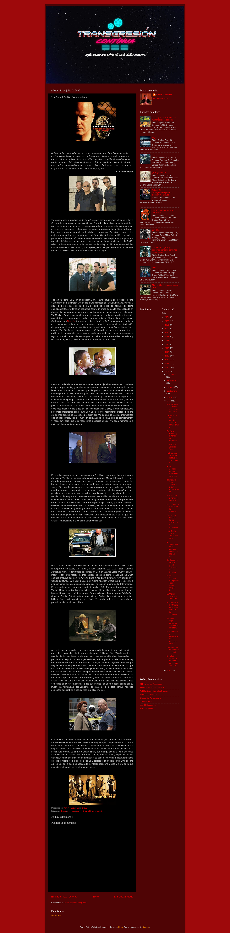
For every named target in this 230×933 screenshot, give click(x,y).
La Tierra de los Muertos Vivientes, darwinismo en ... (172, 421)
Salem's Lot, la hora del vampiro (172, 497)
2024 (167, 317)
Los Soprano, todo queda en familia (172, 649)
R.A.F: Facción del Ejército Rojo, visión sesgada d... (172, 583)
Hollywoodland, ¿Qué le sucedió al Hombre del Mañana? (172, 608)
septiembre (172, 391)
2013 (167, 356)
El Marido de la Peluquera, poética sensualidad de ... (172, 638)
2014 (167, 352)
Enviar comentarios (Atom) (75, 903)
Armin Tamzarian (164, 95)
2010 (167, 367)
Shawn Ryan (88, 811)
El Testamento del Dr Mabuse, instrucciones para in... (172, 549)
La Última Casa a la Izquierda (171, 596)
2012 (167, 360)
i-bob (120, 927)
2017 (167, 340)
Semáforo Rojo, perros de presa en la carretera (172, 623)
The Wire (71, 321)
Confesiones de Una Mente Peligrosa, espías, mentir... (171, 566)
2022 (167, 321)
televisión (99, 811)
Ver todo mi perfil (160, 98)
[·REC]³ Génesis (159, 172)
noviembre (171, 381)
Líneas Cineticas (147, 701)
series (79, 811)
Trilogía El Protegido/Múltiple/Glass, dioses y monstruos (163, 192)
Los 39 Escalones (148, 705)
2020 (167, 329)
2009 (167, 371)
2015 (167, 348)
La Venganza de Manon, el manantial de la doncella (164, 118)
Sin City (155, 230)
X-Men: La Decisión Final (171, 446)
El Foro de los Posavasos (151, 684)
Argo (154, 137)
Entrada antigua (123, 896)
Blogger (146, 927)
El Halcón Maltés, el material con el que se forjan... (172, 661)
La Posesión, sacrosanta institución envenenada (172, 458)
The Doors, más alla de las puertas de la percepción (172, 521)
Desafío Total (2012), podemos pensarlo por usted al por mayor (164, 249)
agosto (170, 397)
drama (63, 811)
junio (169, 670)
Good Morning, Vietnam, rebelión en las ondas (172, 471)
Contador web (56, 915)
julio (169, 401)
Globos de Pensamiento (150, 698)
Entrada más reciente (64, 896)
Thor (154, 267)
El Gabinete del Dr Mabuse (152, 687)
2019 (167, 333)
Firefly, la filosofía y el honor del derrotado (171, 436)
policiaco (71, 811)
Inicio (95, 896)
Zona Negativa (146, 708)
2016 (167, 344)
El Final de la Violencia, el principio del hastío (172, 408)
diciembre (171, 375)
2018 (167, 336)
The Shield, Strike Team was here (172, 534)
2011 (167, 363)
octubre (170, 387)
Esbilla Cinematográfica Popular (154, 691)
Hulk (154, 155)
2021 (167, 325)
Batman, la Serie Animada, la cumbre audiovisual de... (172, 486)
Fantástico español (148, 694)
